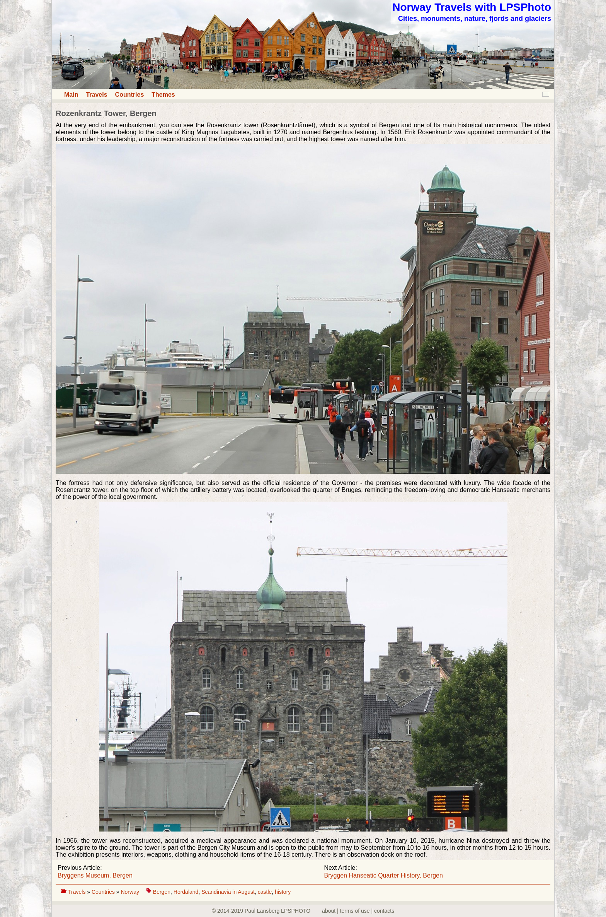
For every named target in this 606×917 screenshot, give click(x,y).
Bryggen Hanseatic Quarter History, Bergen (383, 875)
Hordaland (186, 892)
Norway (130, 892)
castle (265, 892)
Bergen (161, 892)
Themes (163, 94)
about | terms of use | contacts (358, 911)
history (283, 892)
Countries (129, 94)
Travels (96, 94)
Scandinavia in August (228, 892)
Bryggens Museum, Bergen (95, 875)
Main (71, 94)
